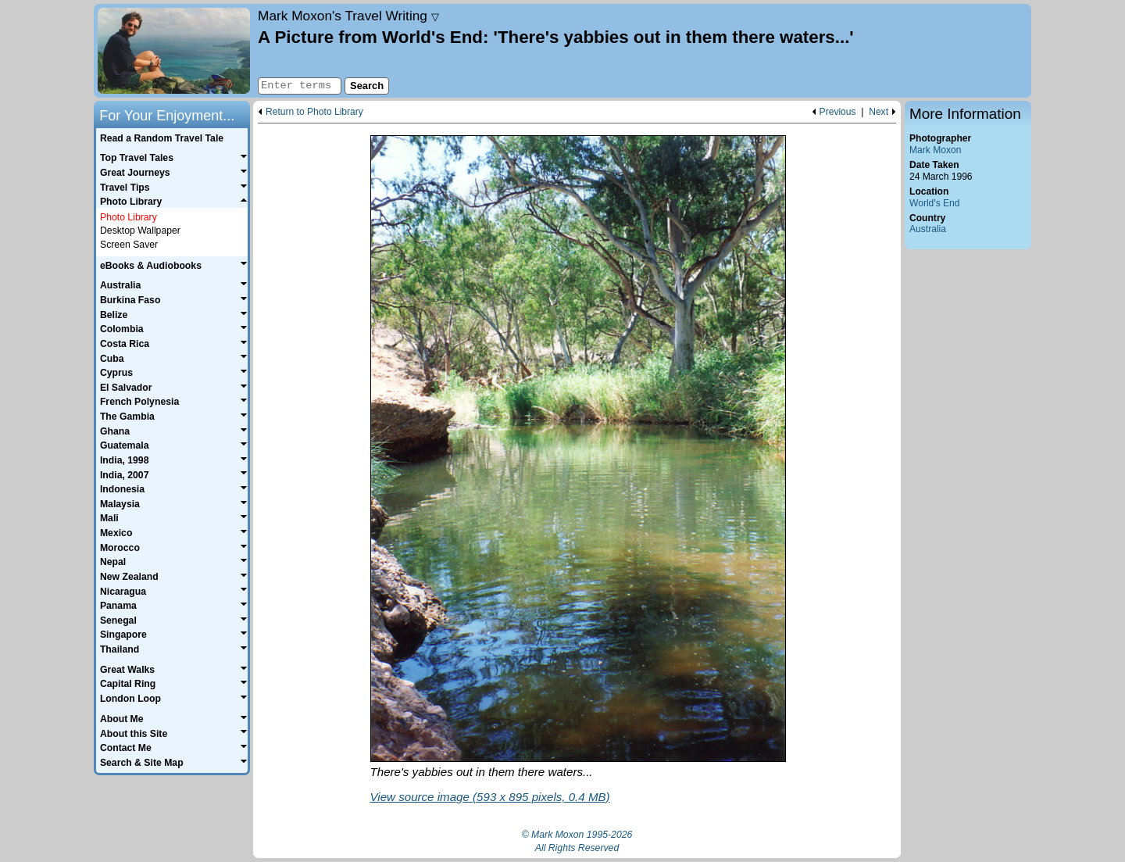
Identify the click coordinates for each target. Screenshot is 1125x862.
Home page (174, 51)
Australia (927, 229)
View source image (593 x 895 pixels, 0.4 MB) (490, 796)
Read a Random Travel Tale (161, 138)
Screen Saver (129, 244)
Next (878, 112)
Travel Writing (348, 15)
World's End (934, 203)
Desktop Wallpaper (140, 230)
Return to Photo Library (314, 112)
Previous (838, 112)
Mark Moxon (935, 150)
